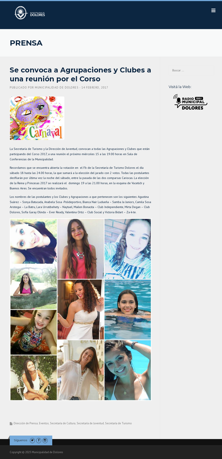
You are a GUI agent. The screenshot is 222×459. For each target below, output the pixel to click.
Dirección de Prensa (26, 423)
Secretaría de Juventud (90, 423)
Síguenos (20, 440)
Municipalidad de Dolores (56, 87)
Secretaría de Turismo (118, 423)
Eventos (44, 423)
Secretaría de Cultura (62, 423)
